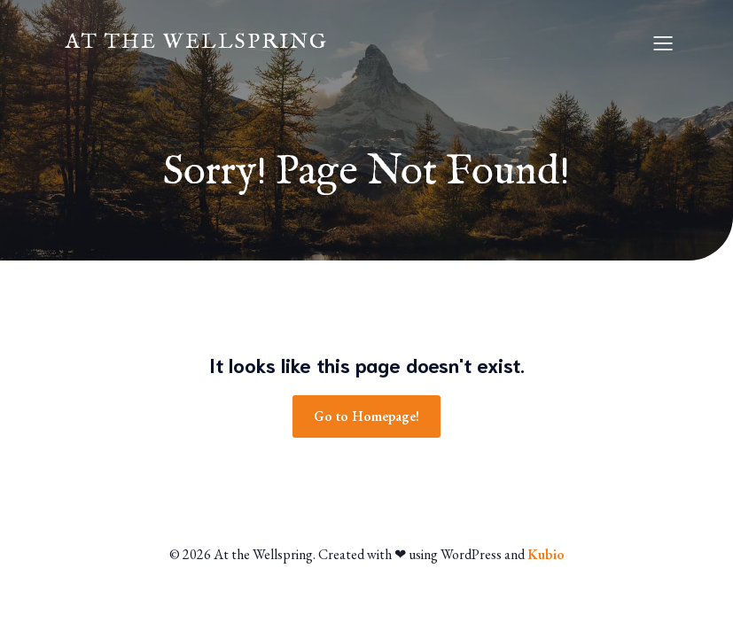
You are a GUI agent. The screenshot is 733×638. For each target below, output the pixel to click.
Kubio (546, 554)
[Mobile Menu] (664, 42)
